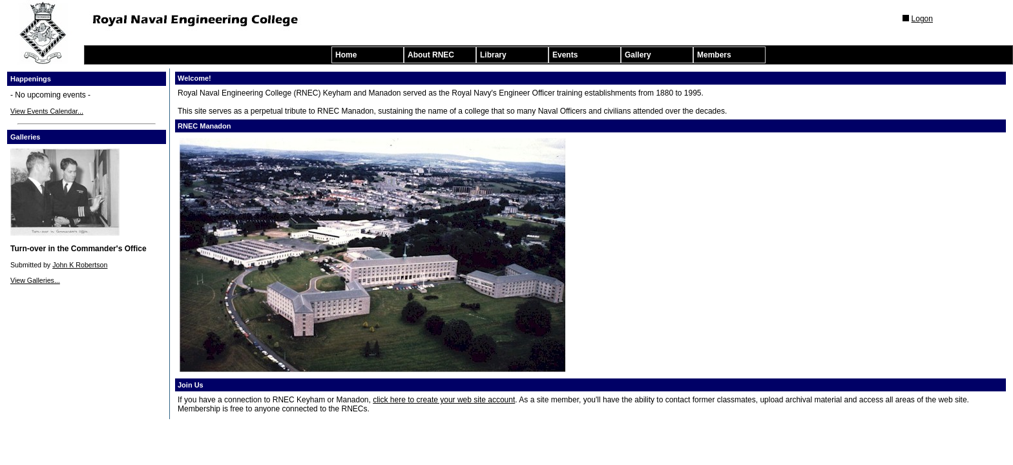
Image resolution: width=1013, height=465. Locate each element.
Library (493, 54)
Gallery (638, 54)
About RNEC (431, 54)
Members (714, 54)
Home (346, 54)
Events (565, 54)
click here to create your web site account (444, 399)
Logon (922, 18)
